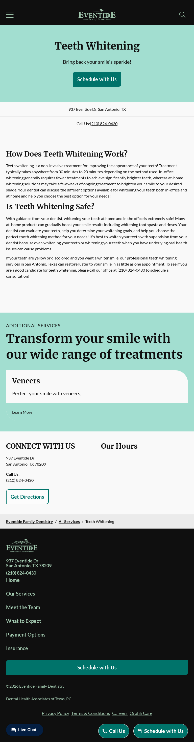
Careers (120, 713)
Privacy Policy (55, 713)
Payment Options (25, 634)
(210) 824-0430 (103, 123)
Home (13, 580)
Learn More (22, 412)
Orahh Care (141, 713)
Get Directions (27, 497)
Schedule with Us (97, 79)
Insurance (17, 648)
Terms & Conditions (90, 713)
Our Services (20, 594)
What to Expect (23, 621)
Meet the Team (23, 607)
